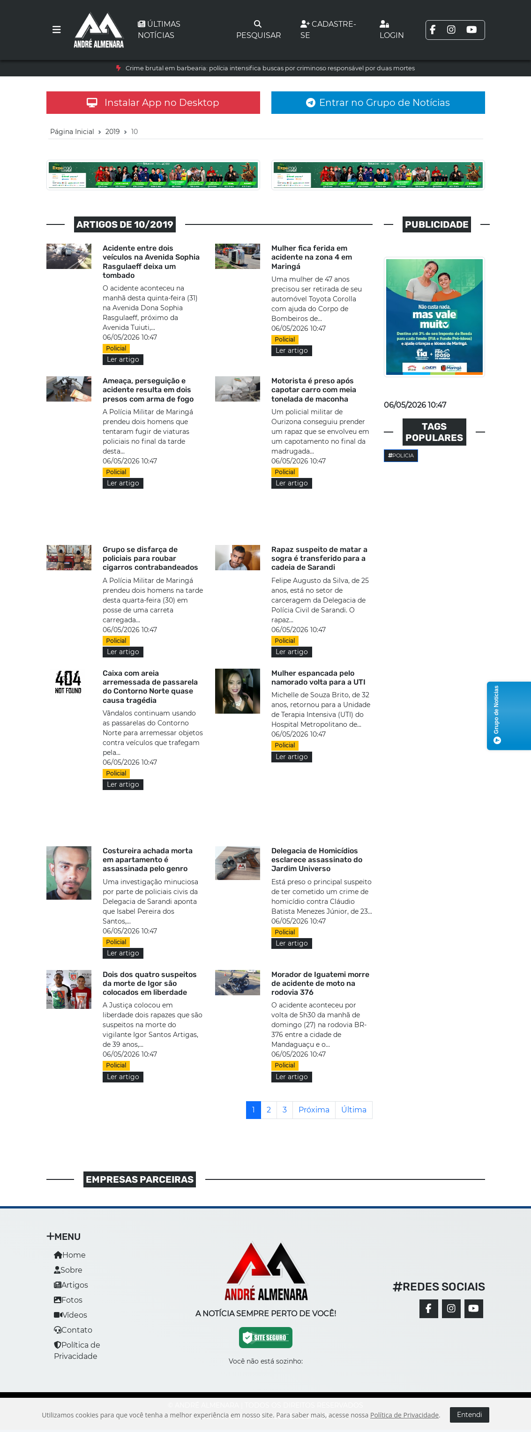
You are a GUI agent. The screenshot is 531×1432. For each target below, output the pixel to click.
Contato (73, 1330)
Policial (116, 348)
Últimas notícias (159, 30)
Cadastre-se (328, 30)
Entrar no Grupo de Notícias (378, 102)
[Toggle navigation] (56, 30)
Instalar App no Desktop (153, 102)
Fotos (68, 1300)
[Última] (354, 1110)
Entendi (469, 1414)
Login (392, 30)
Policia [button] (401, 455)
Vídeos (70, 1315)
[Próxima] (314, 1110)
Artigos (71, 1285)
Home (70, 1255)
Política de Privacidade (404, 1414)
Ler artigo (123, 359)
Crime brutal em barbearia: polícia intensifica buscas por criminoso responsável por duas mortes (270, 68)
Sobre (68, 1270)
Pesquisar (258, 30)
